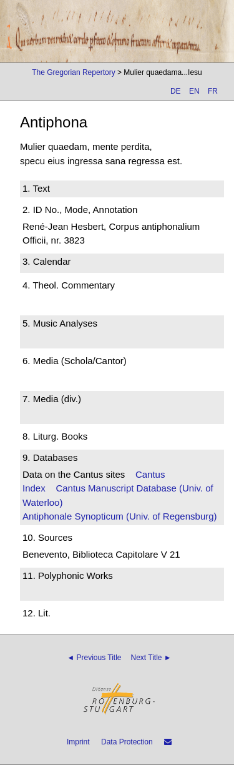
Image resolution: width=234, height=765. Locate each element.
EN (194, 91)
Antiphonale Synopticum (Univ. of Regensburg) (119, 516)
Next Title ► (151, 657)
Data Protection (127, 742)
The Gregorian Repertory (73, 72)
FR (213, 91)
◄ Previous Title (94, 657)
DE (175, 91)
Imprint (78, 742)
